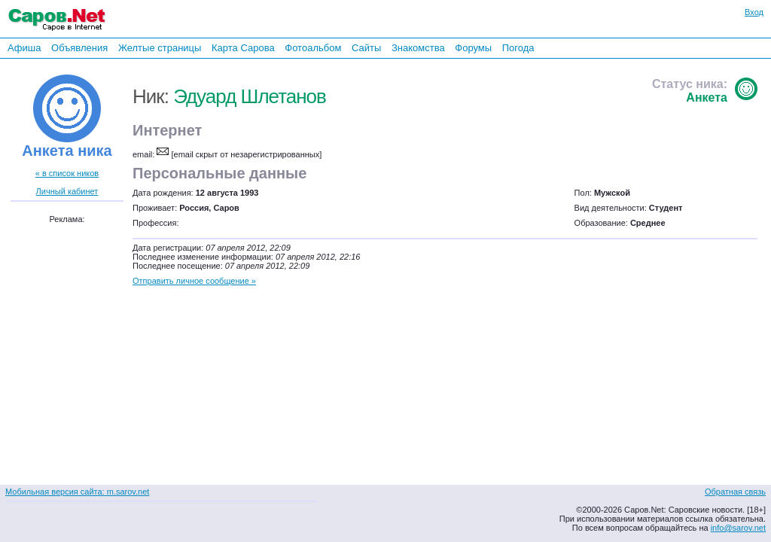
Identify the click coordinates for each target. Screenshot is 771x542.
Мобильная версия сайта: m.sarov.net (77, 491)
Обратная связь (735, 491)
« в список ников (67, 173)
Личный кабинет (67, 191)
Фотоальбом (313, 47)
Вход (754, 12)
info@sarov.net (738, 527)
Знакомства (418, 47)
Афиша (24, 47)
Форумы (473, 47)
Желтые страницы (160, 47)
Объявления (79, 47)
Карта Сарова (243, 47)
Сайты (366, 47)
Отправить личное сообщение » (194, 280)
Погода (518, 47)
